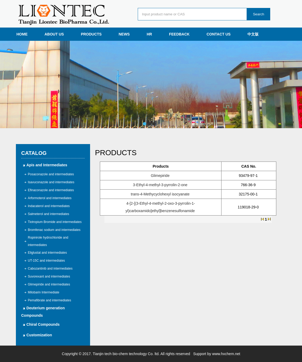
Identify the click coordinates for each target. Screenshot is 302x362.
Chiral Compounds (43, 324)
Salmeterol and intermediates (48, 214)
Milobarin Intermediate (43, 292)
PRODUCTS (91, 34)
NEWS (124, 34)
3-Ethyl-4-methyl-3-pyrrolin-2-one (160, 185)
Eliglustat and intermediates (47, 252)
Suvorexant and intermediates (49, 276)
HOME (22, 34)
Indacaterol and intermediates (49, 206)
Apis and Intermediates (46, 165)
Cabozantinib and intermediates (50, 268)
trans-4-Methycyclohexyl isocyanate (160, 194)
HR (149, 34)
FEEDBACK (179, 34)
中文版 (253, 34)
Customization (39, 335)
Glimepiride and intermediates (49, 284)
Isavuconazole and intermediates (51, 182)
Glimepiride (160, 175)
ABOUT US (54, 34)
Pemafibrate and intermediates (49, 300)
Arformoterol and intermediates (50, 198)
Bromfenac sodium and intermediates (54, 230)
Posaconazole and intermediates (51, 174)
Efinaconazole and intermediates (51, 190)
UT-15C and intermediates (46, 260)
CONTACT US (219, 34)
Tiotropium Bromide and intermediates (55, 222)
